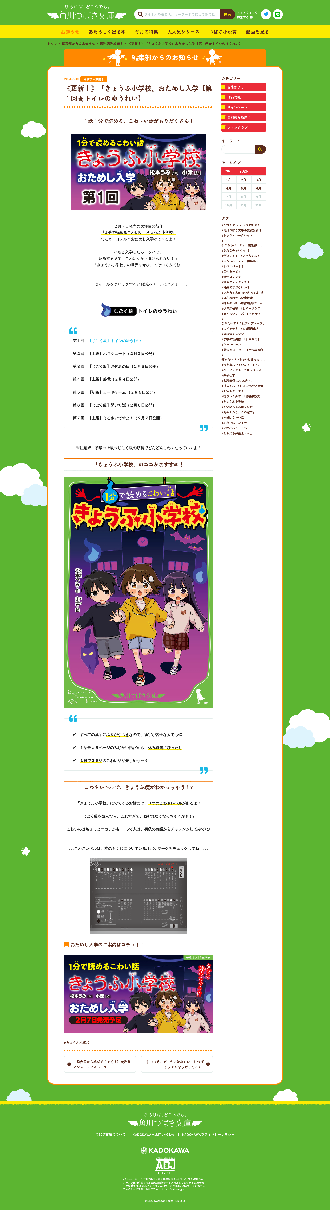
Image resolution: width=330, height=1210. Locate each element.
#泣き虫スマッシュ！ (235, 364)
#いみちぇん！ (250, 255)
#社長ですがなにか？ (235, 287)
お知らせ (70, 31)
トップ (52, 43)
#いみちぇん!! (230, 292)
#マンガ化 (253, 313)
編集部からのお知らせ (78, 43)
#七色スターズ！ (232, 391)
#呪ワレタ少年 (231, 396)
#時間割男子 (252, 225)
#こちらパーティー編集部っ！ (241, 261)
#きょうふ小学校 (77, 1042)
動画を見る (257, 31)
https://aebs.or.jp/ (172, 1189)
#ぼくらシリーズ (232, 313)
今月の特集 (146, 31)
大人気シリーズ (183, 31)
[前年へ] (228, 171)
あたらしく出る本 (107, 31)
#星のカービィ (231, 271)
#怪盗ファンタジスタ (235, 282)
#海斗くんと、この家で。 (238, 412)
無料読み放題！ (111, 43)
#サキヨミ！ (252, 339)
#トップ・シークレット (237, 235)
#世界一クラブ (250, 308)
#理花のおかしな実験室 (237, 298)
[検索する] (260, 149)
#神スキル (228, 386)
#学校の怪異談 (231, 339)
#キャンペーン (231, 344)
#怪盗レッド (229, 255)
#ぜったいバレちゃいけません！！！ (245, 357)
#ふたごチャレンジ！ (235, 250)
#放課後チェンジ (232, 334)
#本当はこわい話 (232, 417)
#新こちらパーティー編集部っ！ (242, 242)
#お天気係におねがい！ (237, 380)
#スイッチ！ (229, 328)
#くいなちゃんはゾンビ (237, 407)
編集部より (235, 86)
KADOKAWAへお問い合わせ (154, 1134)
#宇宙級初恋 (254, 350)
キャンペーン (237, 107)
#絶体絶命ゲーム (251, 303)
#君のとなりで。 (232, 350)
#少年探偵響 (229, 308)
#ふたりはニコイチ (234, 422)
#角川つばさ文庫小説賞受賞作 (241, 230)
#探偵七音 (228, 375)
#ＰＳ (256, 364)
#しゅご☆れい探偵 (250, 386)
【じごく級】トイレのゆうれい (114, 340)
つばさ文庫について (110, 1134)
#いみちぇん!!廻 (252, 292)
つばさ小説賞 (223, 31)
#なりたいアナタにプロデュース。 (243, 321)
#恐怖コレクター (232, 277)
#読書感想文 (252, 396)
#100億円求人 (250, 328)
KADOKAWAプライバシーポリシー (208, 1134)
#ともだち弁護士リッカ (237, 433)
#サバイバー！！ (232, 266)
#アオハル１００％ (234, 428)
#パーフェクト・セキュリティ (241, 370)
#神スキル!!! (229, 303)
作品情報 (234, 97)
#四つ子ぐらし (231, 225)
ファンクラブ (237, 127)
